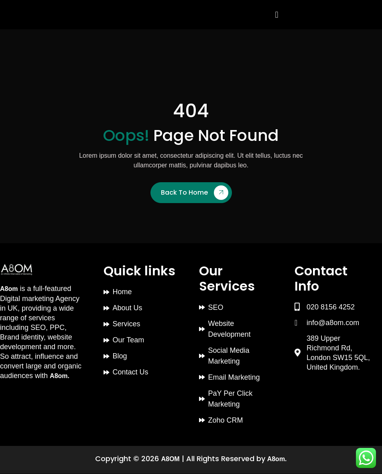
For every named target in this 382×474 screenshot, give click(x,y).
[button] (276, 14)
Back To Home (194, 192)
